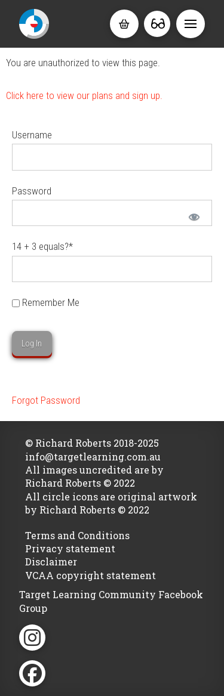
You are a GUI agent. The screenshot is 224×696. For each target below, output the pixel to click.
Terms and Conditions (77, 535)
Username (32, 135)
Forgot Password (46, 400)
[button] (124, 24)
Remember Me (45, 302)
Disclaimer (51, 561)
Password (31, 191)
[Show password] (193, 216)
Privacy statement (70, 548)
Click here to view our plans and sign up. (84, 95)
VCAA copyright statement (90, 575)
